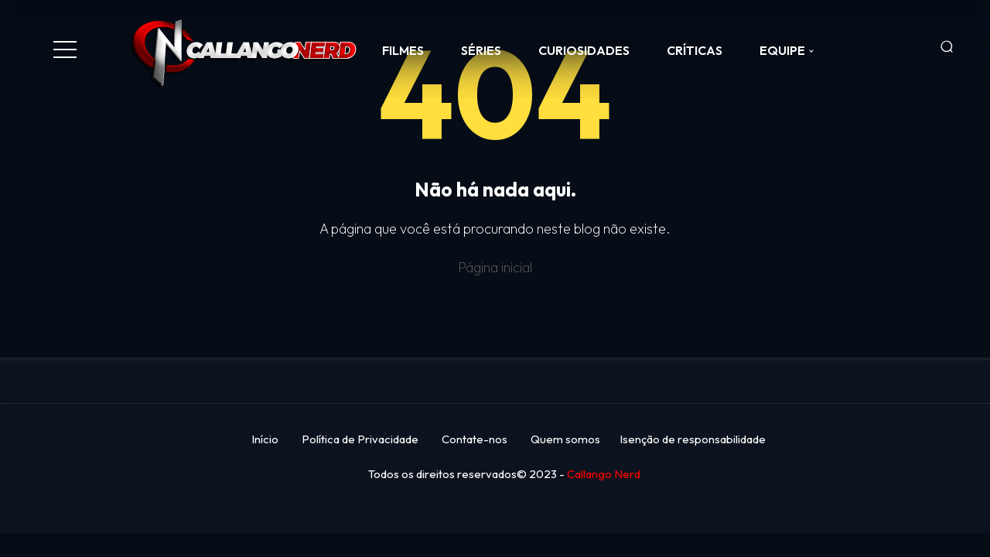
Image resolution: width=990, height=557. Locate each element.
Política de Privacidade (360, 439)
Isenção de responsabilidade (693, 439)
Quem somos (565, 439)
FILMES (403, 50)
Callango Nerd (603, 473)
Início (264, 439)
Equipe (782, 50)
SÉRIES (481, 50)
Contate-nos (474, 439)
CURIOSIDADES (584, 50)
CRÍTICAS (694, 50)
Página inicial (495, 267)
